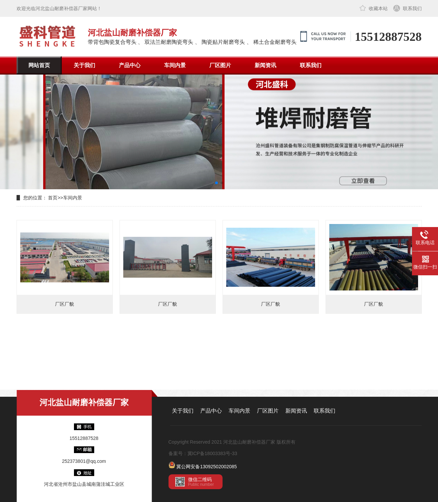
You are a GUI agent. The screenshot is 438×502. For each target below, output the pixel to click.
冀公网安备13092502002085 (206, 466)
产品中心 (129, 65)
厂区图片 (220, 65)
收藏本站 (378, 8)
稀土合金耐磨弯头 (275, 42)
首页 (52, 197)
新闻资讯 (265, 65)
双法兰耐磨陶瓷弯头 (169, 42)
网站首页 (39, 65)
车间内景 (175, 65)
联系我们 (412, 8)
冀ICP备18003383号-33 (212, 453)
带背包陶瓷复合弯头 (112, 42)
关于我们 (84, 65)
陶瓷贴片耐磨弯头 (223, 42)
